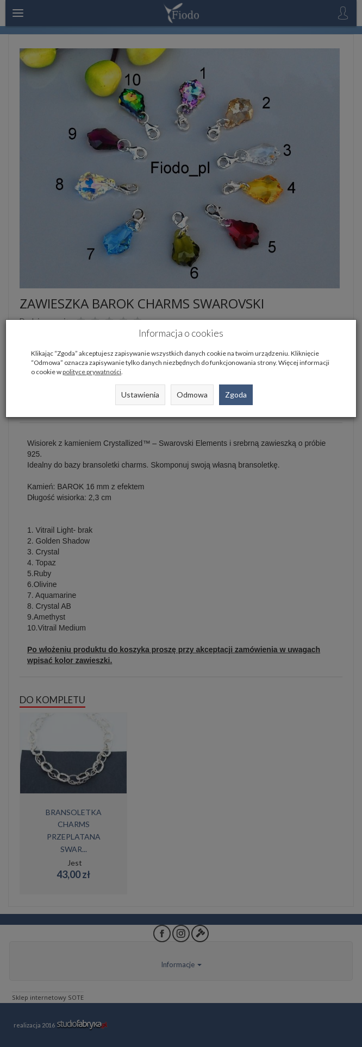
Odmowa (192, 394)
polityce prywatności (92, 372)
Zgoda (236, 394)
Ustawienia (140, 394)
